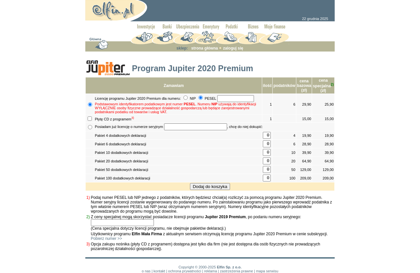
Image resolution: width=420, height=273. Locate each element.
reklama (210, 271)
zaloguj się (233, 48)
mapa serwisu (267, 271)
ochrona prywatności (184, 271)
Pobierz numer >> (106, 238)
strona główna (204, 48)
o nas (146, 271)
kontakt (159, 271)
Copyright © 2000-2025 (197, 267)
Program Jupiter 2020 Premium (192, 68)
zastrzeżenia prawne (236, 271)
